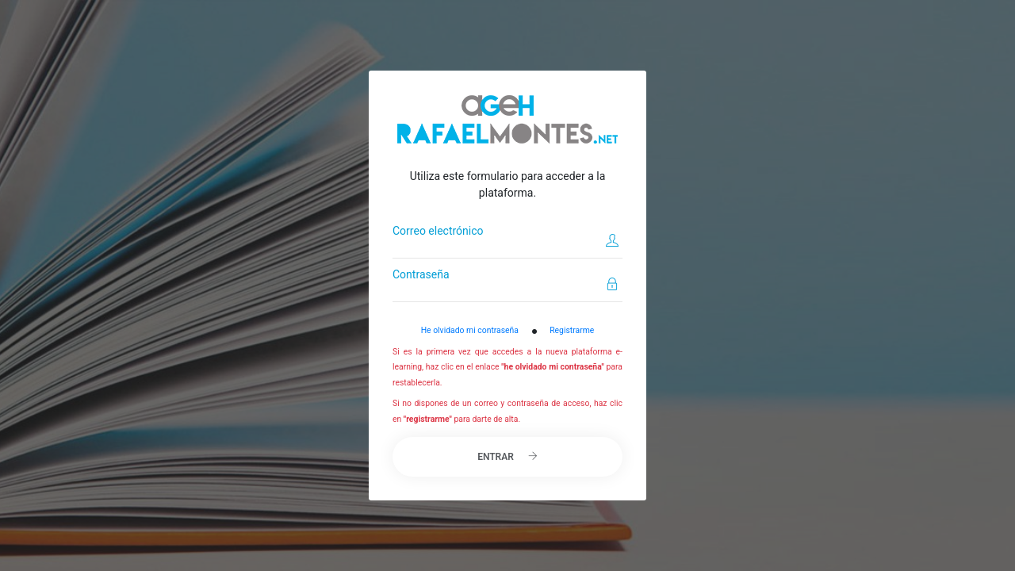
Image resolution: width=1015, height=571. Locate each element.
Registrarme (572, 330)
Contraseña (421, 274)
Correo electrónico (438, 230)
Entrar (507, 456)
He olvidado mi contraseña (470, 330)
